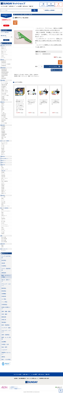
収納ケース (4, 190)
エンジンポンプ (5, 92)
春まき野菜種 (4, 238)
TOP (61, 391)
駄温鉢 (3, 148)
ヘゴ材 (3, 112)
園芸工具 (25, 14)
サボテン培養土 (5, 118)
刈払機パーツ (4, 87)
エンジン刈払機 (5, 83)
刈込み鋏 (3, 176)
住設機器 (4, 341)
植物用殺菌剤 (4, 70)
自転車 (3, 263)
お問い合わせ (25, 6)
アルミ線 (3, 201)
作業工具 (4, 319)
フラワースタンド (5, 226)
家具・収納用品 (5, 325)
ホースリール (4, 49)
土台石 (3, 223)
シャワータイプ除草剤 (6, 64)
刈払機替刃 (4, 86)
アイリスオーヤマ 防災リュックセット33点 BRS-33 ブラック (32, 102)
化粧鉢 (3, 149)
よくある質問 (18, 6)
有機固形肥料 (4, 134)
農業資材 (4, 272)
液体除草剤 (4, 62)
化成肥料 (3, 126)
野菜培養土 (4, 120)
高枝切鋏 (3, 175)
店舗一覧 (31, 6)
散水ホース (4, 46)
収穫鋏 (3, 185)
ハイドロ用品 (4, 123)
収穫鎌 (3, 172)
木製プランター (5, 143)
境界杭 (3, 233)
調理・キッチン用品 (6, 338)
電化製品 (4, 322)
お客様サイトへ (14, 387)
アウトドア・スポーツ (6, 284)
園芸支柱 (3, 156)
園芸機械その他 (5, 99)
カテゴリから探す (4, 6)
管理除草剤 (4, 65)
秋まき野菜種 (4, 241)
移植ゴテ (3, 191)
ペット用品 (4, 301)
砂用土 (3, 109)
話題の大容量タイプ (6, 308)
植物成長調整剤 (5, 75)
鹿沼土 (3, 103)
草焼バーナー (4, 89)
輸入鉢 (3, 152)
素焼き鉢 (3, 151)
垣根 (2, 212)
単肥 (2, 138)
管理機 (3, 98)
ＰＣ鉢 (3, 145)
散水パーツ (4, 52)
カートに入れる (53, 66)
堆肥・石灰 (4, 137)
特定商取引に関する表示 (44, 378)
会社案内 (16, 378)
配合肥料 (3, 128)
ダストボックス (4, 248)
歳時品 (3, 356)
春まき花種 (4, 237)
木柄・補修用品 (5, 181)
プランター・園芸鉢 (5, 140)
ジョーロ (3, 57)
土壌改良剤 (4, 114)
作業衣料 (4, 296)
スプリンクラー (5, 54)
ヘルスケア (4, 349)
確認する (6, 25)
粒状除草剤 (4, 61)
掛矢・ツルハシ (5, 178)
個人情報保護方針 (22, 378)
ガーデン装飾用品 (4, 208)
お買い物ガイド (12, 6)
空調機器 (4, 293)
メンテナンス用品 (5, 95)
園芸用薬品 (3, 67)
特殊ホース (4, 48)
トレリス (3, 230)
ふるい (3, 182)
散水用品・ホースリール (6, 45)
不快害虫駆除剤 (5, 73)
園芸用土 (3, 102)
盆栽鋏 (3, 188)
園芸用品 (3, 195)
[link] (6, 364)
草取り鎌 (30, 14)
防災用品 (4, 260)
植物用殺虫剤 (4, 69)
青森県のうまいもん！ (6, 353)
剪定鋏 (3, 187)
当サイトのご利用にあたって (32, 378)
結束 (2, 204)
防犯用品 (4, 291)
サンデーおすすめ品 (6, 257)
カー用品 (4, 299)
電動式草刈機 (4, 84)
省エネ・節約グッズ (6, 280)
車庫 (2, 246)
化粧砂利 (3, 218)
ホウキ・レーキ (5, 169)
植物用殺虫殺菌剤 (5, 72)
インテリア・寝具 (6, 327)
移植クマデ (4, 193)
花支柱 (3, 229)
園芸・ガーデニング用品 (18, 14)
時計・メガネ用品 (6, 359)
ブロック (3, 220)
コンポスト (4, 250)
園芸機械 (3, 80)
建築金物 (4, 317)
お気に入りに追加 (57, 70)
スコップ (3, 173)
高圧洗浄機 (4, 93)
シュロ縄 (3, 196)
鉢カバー (3, 154)
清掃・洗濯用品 (5, 334)
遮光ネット (3, 160)
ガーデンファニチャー (6, 211)
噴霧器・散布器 (5, 90)
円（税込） (20, 112)
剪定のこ (3, 184)
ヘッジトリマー (5, 81)
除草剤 (2, 59)
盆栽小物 (3, 202)
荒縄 (2, 198)
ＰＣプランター (5, 142)
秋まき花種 (4, 240)
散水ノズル (4, 51)
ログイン (43, 5)
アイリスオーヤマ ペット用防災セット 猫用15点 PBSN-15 (43, 102)
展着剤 (3, 76)
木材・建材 (4, 314)
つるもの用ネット (4, 158)
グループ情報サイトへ (15, 388)
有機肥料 (3, 132)
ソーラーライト (5, 224)
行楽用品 (4, 265)
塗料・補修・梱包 (6, 311)
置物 (2, 209)
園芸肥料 (3, 125)
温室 (2, 227)
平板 (2, 214)
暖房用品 (4, 288)
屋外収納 (3, 243)
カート (58, 5)
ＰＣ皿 (3, 146)
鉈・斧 (3, 179)
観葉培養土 (4, 115)
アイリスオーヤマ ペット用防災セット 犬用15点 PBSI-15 (55, 102)
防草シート (3, 162)
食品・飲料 (4, 347)
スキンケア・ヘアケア (6, 331)
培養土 (3, 121)
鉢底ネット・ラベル (5, 205)
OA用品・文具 (5, 344)
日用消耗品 (4, 304)
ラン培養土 (4, 117)
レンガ (3, 217)
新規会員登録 (51, 5)
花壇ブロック (4, 215)
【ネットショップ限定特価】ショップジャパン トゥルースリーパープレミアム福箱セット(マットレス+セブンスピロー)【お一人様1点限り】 (20, 105)
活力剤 (3, 129)
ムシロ (3, 199)
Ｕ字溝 (3, 232)
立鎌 (2, 167)
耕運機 (3, 96)
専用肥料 (3, 135)
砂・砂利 (3, 221)
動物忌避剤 (4, 78)
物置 (2, 245)
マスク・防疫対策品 (6, 269)
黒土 (2, 106)
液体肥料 (3, 131)
